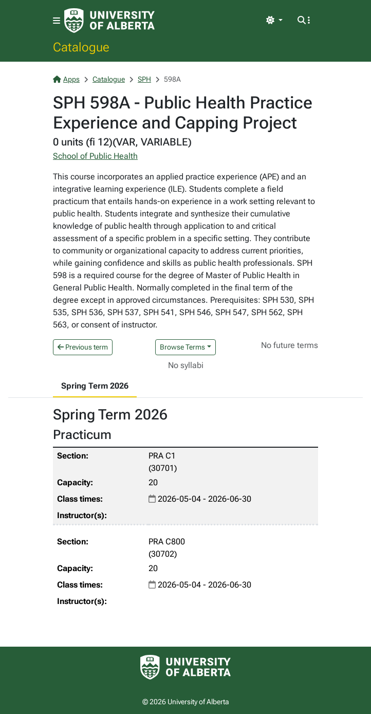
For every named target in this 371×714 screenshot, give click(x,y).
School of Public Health (95, 156)
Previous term (83, 347)
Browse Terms (182, 347)
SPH (144, 79)
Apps (66, 79)
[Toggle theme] (274, 20)
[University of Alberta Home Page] (109, 20)
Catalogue (81, 46)
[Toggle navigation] (56, 20)
